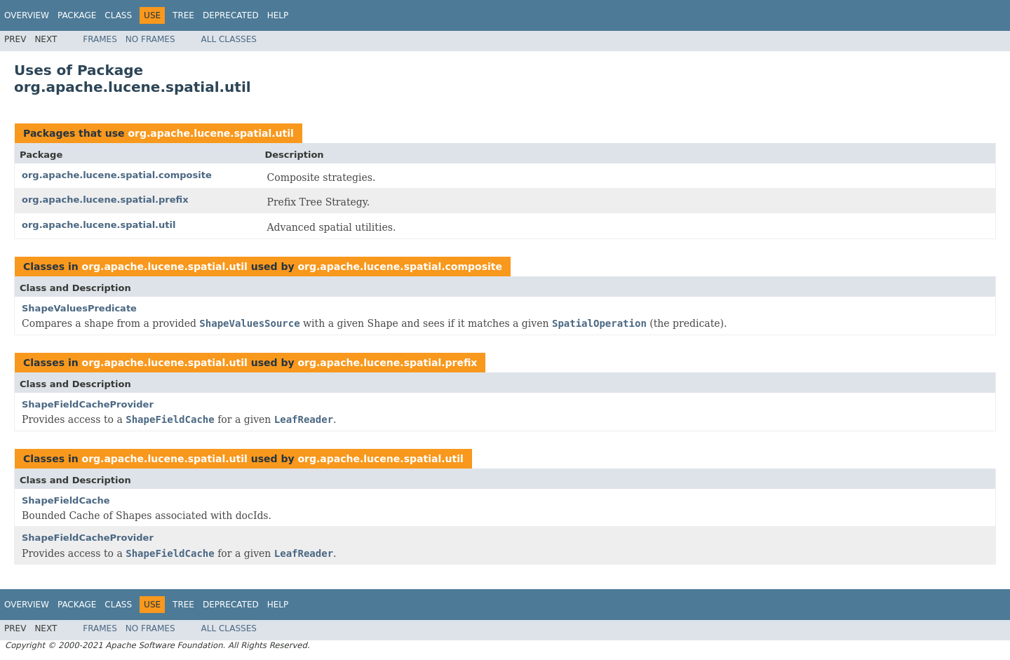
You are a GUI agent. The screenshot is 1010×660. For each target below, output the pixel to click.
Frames (100, 39)
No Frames (150, 39)
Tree (183, 15)
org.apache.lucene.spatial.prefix (105, 199)
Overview (26, 15)
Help (278, 15)
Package (77, 15)
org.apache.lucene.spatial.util (210, 133)
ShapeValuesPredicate (79, 308)
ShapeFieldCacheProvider (88, 404)
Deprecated (231, 15)
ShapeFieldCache (66, 500)
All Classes (229, 39)
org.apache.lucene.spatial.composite (117, 175)
